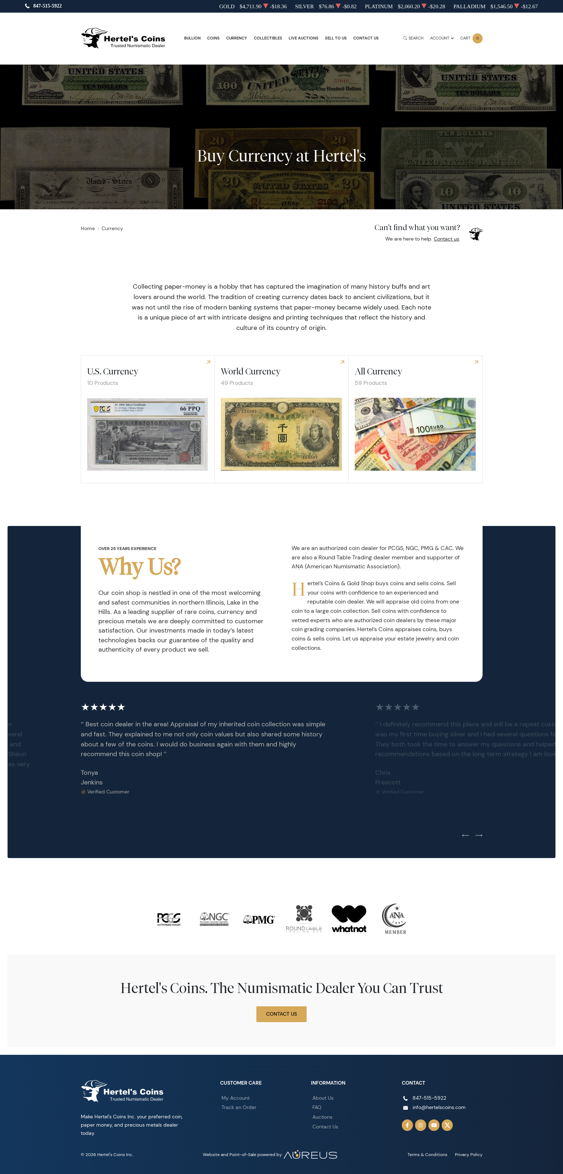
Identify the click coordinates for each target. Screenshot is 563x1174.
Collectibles (268, 38)
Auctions (322, 1117)
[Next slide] (478, 835)
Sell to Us (336, 38)
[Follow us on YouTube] (434, 1125)
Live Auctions (303, 38)
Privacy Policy (469, 1154)
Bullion (192, 38)
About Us (323, 1098)
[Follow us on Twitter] (447, 1125)
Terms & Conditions (427, 1154)
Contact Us (366, 38)
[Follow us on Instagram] (421, 1125)
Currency (236, 38)
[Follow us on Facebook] (407, 1125)
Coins (213, 38)
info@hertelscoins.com (439, 1107)
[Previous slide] (465, 835)
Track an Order (239, 1107)
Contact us (446, 239)
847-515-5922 (47, 6)
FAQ (316, 1107)
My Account (236, 1098)
